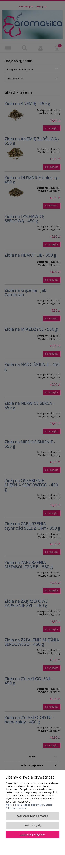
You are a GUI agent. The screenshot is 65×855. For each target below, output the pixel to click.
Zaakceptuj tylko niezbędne (32, 815)
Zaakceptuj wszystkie (32, 834)
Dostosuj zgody (32, 825)
